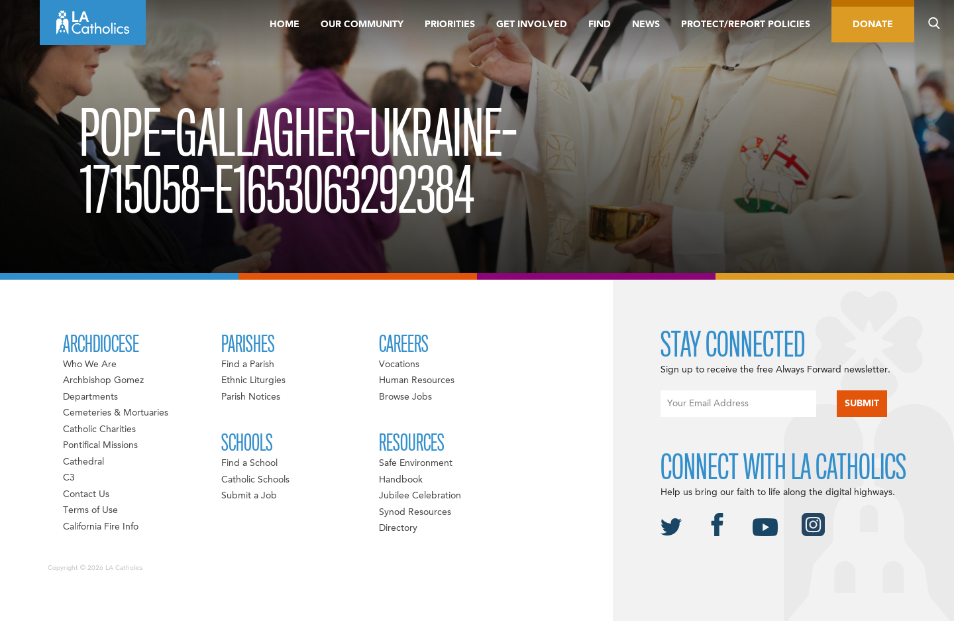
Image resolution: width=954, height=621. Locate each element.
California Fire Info (100, 527)
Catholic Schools (255, 479)
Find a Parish (247, 364)
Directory (398, 528)
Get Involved (531, 24)
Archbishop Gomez (103, 380)
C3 (69, 477)
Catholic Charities (99, 429)
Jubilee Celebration (420, 495)
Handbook (401, 479)
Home (284, 24)
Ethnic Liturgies (253, 380)
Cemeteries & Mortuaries (115, 413)
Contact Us (86, 494)
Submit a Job (249, 495)
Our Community (362, 24)
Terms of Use (90, 510)
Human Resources (416, 380)
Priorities (450, 24)
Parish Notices (250, 397)
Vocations (399, 364)
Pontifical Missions (100, 445)
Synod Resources (415, 512)
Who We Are (90, 364)
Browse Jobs (405, 397)
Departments (90, 397)
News (646, 24)
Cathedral (83, 462)
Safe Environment (415, 463)
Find (599, 24)
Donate (873, 24)
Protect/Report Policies (745, 24)
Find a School (249, 463)
